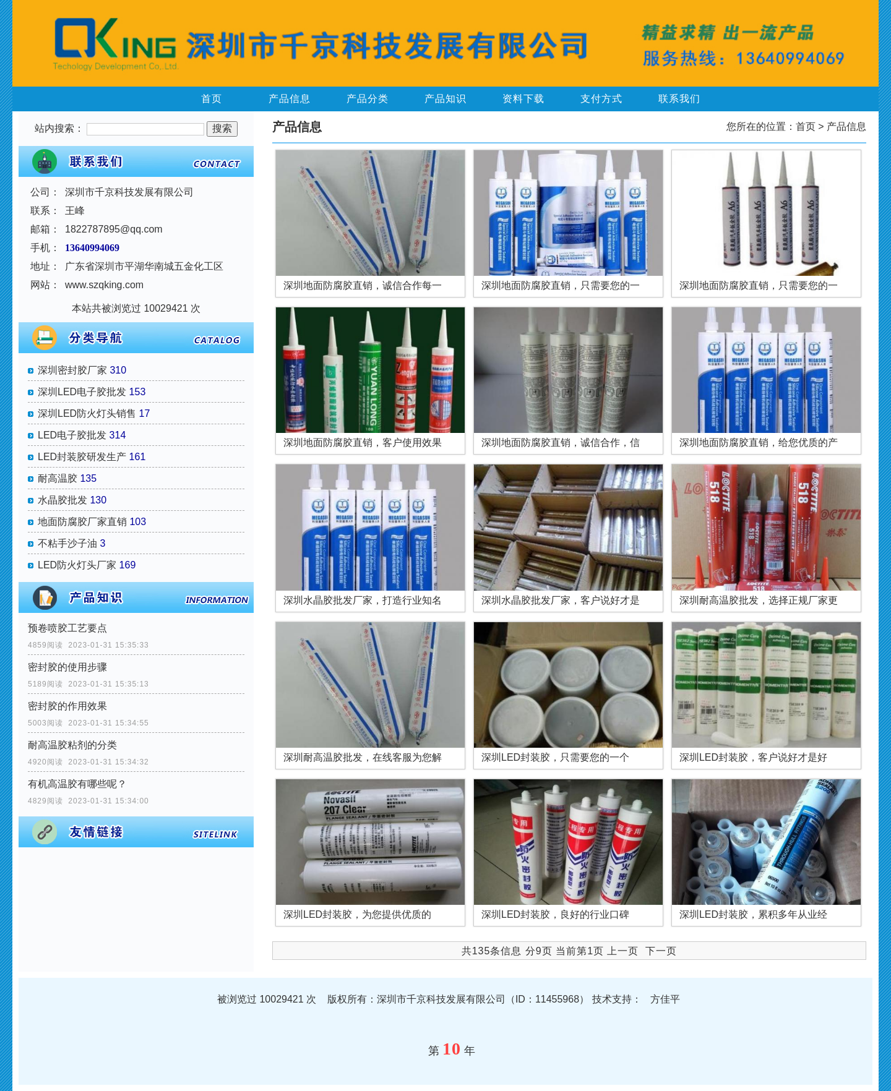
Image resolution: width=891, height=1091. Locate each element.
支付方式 (601, 98)
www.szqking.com (104, 285)
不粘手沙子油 (67, 543)
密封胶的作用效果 (67, 706)
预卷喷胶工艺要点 (67, 628)
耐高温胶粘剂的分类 (72, 745)
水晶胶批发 (62, 500)
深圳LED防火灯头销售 (87, 413)
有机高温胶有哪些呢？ (77, 784)
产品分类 (367, 98)
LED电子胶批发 (72, 435)
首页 (211, 98)
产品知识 (445, 98)
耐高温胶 (57, 478)
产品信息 (290, 98)
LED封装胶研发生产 (82, 456)
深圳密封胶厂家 (72, 370)
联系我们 (679, 98)
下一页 (661, 951)
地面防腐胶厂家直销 (82, 521)
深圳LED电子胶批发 (82, 392)
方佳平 (665, 999)
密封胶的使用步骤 (67, 667)
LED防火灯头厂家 (77, 565)
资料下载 (523, 98)
